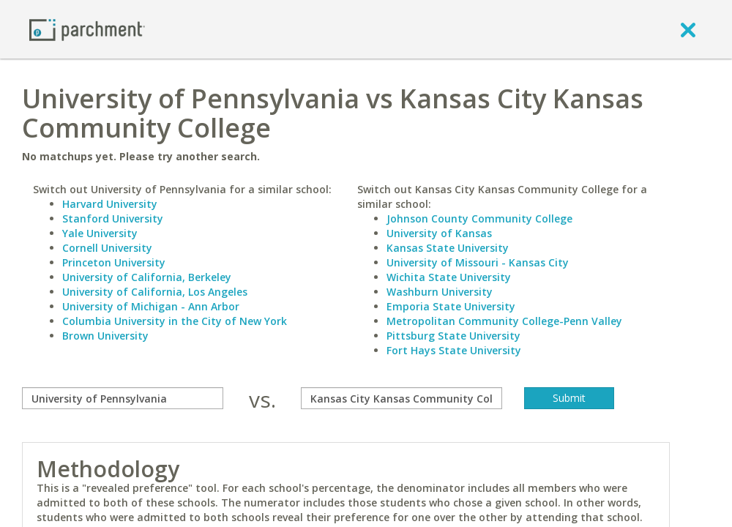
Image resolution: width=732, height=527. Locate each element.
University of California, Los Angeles (154, 292)
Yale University (100, 233)
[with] (401, 398)
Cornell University (107, 248)
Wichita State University (448, 277)
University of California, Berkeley (146, 277)
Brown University (105, 336)
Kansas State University (447, 248)
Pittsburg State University (453, 336)
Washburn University (439, 292)
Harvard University (109, 204)
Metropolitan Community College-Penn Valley (504, 321)
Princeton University (113, 262)
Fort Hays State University (453, 350)
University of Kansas (439, 233)
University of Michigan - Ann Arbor (150, 306)
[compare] (122, 398)
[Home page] (87, 29)
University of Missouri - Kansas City (477, 262)
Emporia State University (450, 306)
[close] (688, 29)
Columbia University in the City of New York (174, 321)
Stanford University (112, 218)
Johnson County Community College (479, 218)
